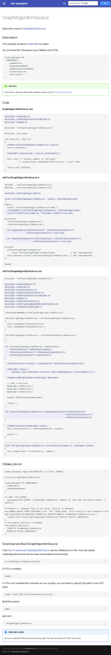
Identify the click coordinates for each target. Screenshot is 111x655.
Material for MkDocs (20, 652)
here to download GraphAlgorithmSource (29, 550)
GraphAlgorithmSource (34, 28)
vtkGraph (33, 44)
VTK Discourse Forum (63, 92)
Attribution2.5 (31, 648)
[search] (83, 3)
